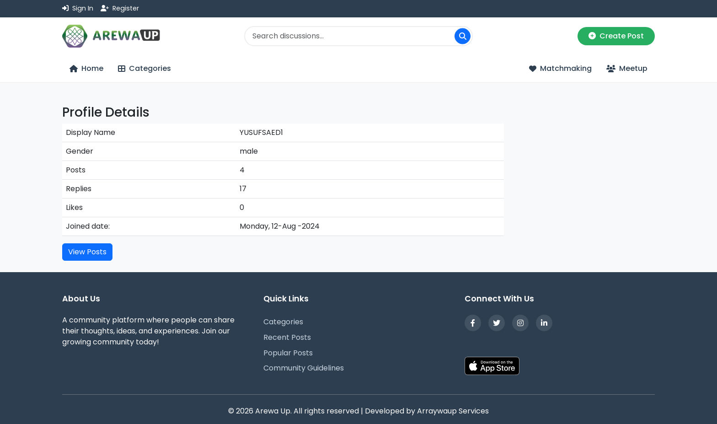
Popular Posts (288, 353)
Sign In (77, 8)
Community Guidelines (303, 368)
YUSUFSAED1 (261, 132)
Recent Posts (287, 337)
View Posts (87, 252)
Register (120, 8)
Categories (283, 322)
